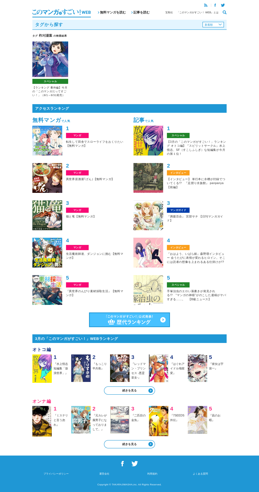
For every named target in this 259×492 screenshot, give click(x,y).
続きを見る (129, 390)
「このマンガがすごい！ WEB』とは (198, 12)
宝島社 (169, 12)
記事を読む (141, 12)
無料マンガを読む (113, 12)
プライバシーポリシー (56, 473)
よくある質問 (200, 473)
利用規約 (152, 473)
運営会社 (104, 473)
